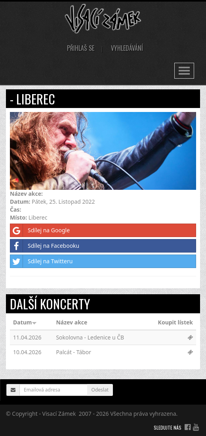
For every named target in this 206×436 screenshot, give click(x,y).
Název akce (71, 322)
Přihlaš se (80, 48)
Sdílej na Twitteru (41, 261)
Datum (25, 322)
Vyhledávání (127, 48)
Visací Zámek (59, 413)
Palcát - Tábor (73, 352)
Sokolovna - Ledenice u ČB (90, 337)
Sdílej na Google (40, 230)
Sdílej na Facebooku (44, 245)
